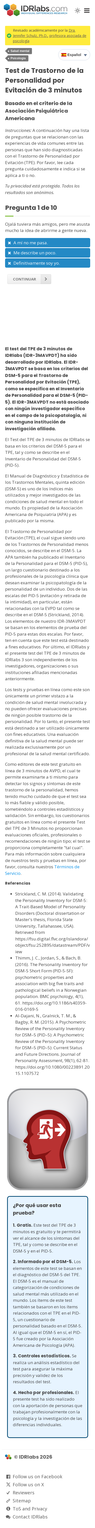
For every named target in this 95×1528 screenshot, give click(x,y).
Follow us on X (28, 1485)
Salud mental (20, 51)
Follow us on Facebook (37, 1476)
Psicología (18, 58)
